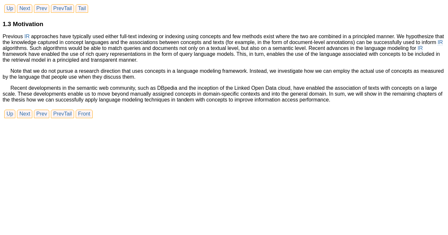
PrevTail (62, 8)
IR (27, 36)
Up (10, 8)
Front (84, 114)
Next (24, 8)
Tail (82, 8)
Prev (41, 8)
